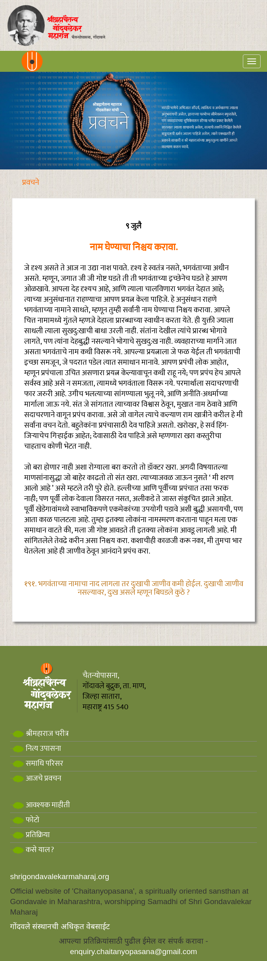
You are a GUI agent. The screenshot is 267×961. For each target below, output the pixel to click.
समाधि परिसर (36, 763)
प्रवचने (30, 182)
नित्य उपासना (35, 748)
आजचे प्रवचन (35, 778)
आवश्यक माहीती (40, 805)
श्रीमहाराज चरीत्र (39, 733)
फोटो (24, 820)
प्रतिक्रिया (30, 835)
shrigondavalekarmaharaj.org (59, 876)
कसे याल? (32, 850)
